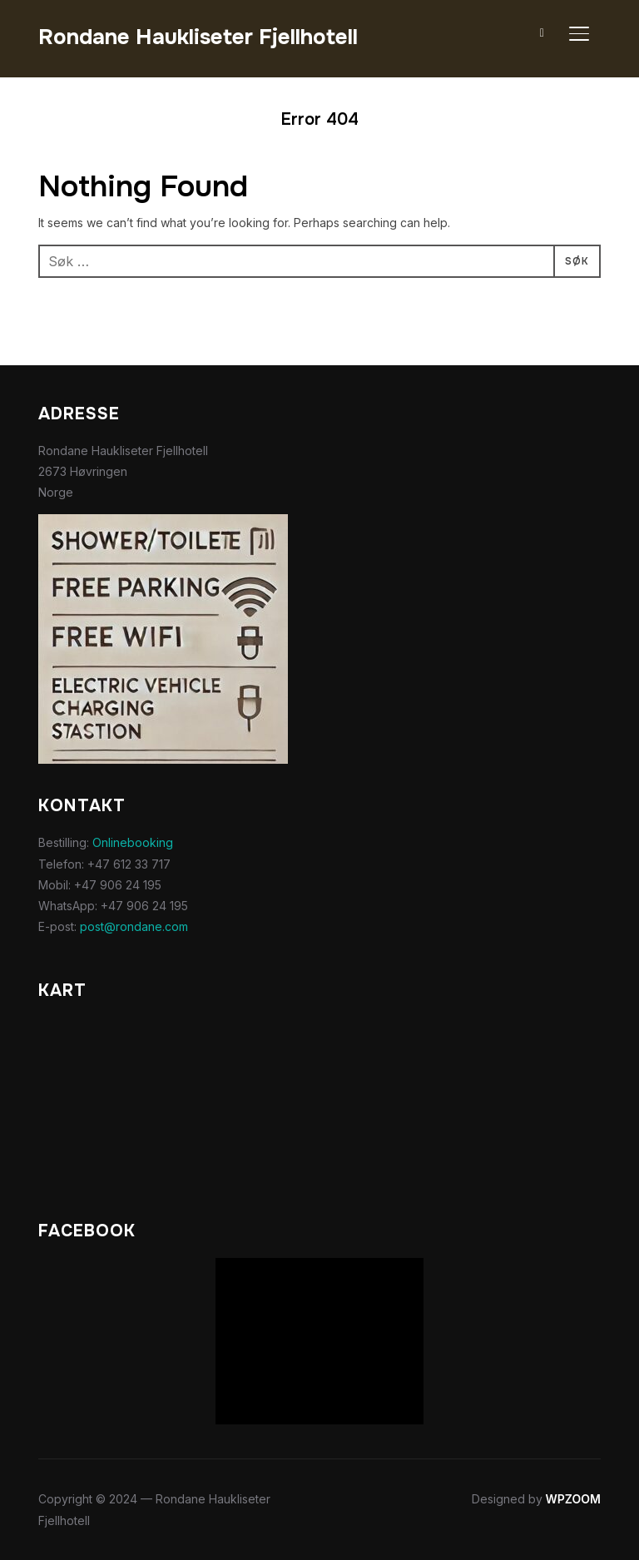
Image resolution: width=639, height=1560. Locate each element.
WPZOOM (573, 1499)
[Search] (542, 31)
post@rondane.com (134, 926)
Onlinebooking (132, 842)
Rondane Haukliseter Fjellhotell (198, 37)
